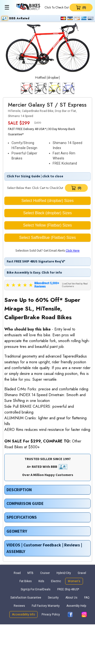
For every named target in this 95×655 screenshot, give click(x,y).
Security (53, 597)
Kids (41, 581)
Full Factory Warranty (46, 605)
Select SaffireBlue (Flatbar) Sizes (47, 237)
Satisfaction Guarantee (25, 597)
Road (17, 573)
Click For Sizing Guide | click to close (34, 176)
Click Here (73, 250)
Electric (56, 581)
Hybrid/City (64, 573)
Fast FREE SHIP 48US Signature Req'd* (35, 261)
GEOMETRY (16, 531)
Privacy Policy (51, 614)
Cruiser (45, 573)
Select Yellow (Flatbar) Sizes (47, 225)
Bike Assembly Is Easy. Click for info (34, 272)
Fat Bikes (25, 581)
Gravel (82, 573)
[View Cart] (76, 188)
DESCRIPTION (19, 489)
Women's (74, 581)
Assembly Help (76, 605)
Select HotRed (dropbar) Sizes (47, 201)
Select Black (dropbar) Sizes (47, 213)
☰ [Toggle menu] (7, 7)
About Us (71, 597)
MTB (30, 573)
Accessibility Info (23, 614)
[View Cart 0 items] (81, 7)
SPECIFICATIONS (21, 517)
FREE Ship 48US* (68, 589)
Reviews (19, 605)
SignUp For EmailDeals (36, 589)
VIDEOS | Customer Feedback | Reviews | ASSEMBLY (44, 548)
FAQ (86, 597)
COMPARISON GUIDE (25, 503)
